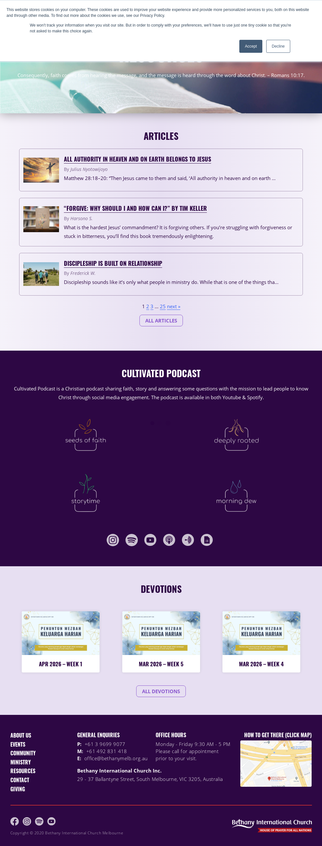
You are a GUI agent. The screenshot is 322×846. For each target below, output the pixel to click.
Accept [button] (251, 46)
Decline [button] (278, 46)
